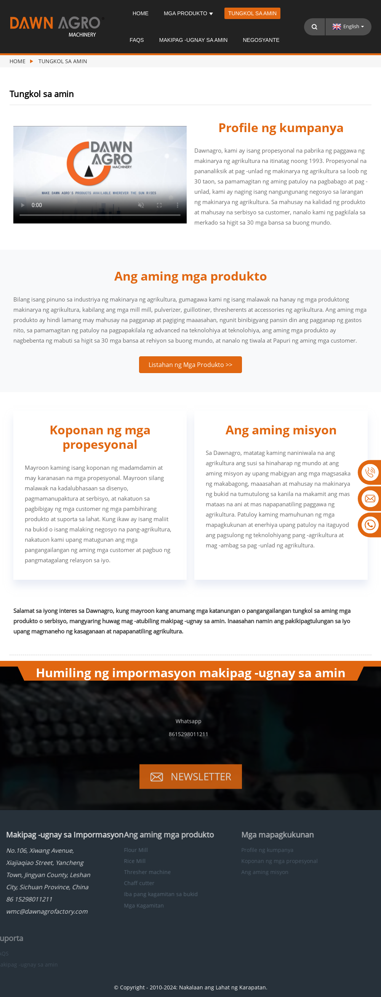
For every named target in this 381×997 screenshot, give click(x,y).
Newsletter (201, 784)
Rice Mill (117, 861)
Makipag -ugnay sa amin (193, 40)
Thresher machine (130, 872)
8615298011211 (188, 741)
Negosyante (261, 40)
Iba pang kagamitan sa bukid (144, 894)
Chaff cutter (122, 883)
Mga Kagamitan (127, 905)
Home (141, 13)
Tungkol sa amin (252, 13)
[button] (190, 364)
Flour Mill (119, 849)
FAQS (137, 40)
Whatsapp (189, 728)
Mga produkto (188, 13)
